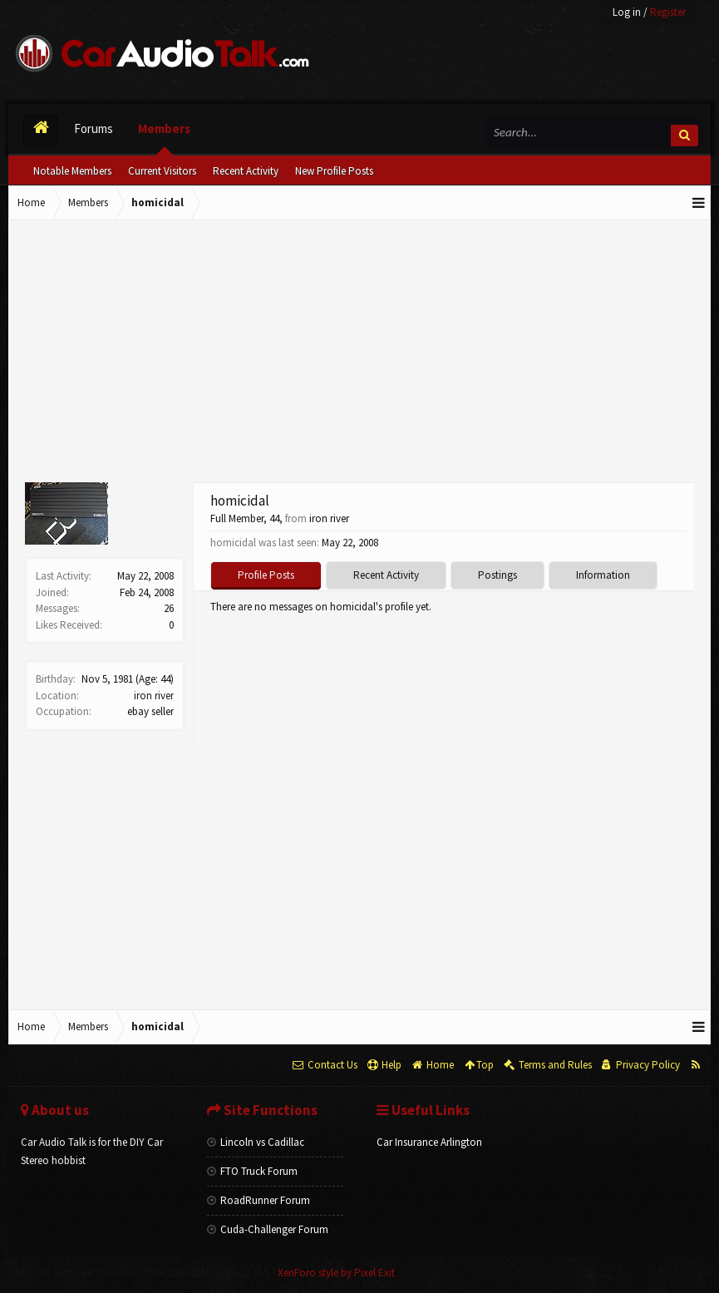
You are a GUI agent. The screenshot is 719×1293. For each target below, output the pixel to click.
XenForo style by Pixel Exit (336, 1273)
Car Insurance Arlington (429, 1142)
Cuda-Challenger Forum (267, 1229)
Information (603, 575)
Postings (497, 575)
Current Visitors (162, 171)
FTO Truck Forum (252, 1171)
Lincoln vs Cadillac (255, 1142)
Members (164, 128)
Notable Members (72, 171)
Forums (93, 128)
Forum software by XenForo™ (145, 1273)
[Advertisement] (359, 353)
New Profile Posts (334, 171)
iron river (154, 695)
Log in (627, 12)
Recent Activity (245, 171)
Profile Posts (266, 575)
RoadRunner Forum (258, 1200)
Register (668, 12)
